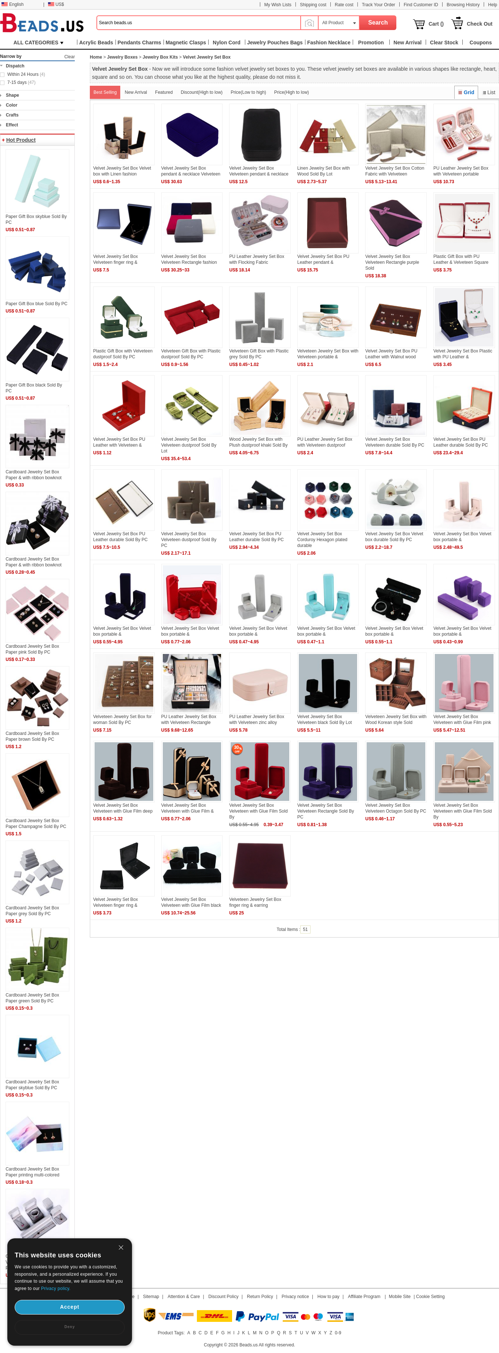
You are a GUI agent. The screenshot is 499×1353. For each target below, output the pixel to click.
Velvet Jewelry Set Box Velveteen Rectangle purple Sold (392, 262)
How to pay (329, 1296)
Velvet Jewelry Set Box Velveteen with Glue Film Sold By (258, 811)
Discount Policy (223, 1296)
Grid (466, 92)
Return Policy (260, 1296)
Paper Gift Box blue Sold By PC (36, 303)
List (488, 92)
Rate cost (344, 4)
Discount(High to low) (202, 92)
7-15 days (21, 82)
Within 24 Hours (26, 74)
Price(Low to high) (248, 92)
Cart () (436, 24)
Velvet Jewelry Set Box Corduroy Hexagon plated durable (322, 539)
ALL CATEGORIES (38, 42)
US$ (56, 4)
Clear (69, 56)
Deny (70, 1327)
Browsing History (463, 4)
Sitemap (151, 1296)
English (12, 4)
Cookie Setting (430, 1296)
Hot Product (21, 140)
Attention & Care (184, 1296)
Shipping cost (313, 4)
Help (492, 4)
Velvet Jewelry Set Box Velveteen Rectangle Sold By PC (325, 811)
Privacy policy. (55, 1288)
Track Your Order (378, 4)
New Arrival (136, 92)
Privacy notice (295, 1296)
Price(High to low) (291, 92)
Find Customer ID (421, 4)
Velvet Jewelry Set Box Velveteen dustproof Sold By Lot (189, 445)
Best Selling (105, 92)
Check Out (479, 24)
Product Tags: (171, 1332)
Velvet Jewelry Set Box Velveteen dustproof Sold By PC (189, 539)
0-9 (338, 1332)
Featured (164, 92)
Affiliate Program (364, 1296)
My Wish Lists (277, 4)
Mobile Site (400, 1296)
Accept (70, 1307)
